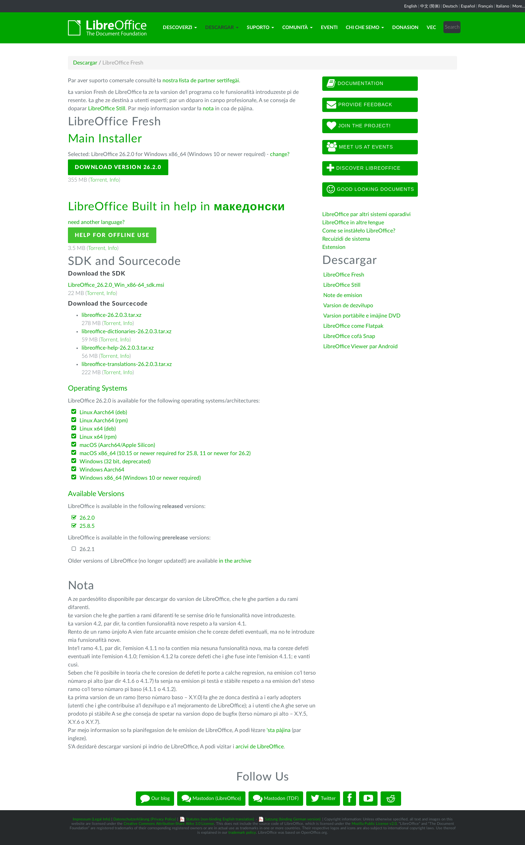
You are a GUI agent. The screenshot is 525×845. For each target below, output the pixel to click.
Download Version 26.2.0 (118, 167)
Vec (431, 27)
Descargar (222, 27)
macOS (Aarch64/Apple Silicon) (117, 445)
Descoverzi (180, 27)
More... (518, 6)
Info (114, 180)
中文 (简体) (430, 6)
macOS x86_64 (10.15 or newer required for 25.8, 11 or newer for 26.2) (165, 453)
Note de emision (342, 295)
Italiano (502, 6)
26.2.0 (87, 518)
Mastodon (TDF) (276, 798)
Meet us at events (360, 147)
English (410, 6)
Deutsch (450, 6)
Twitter (323, 798)
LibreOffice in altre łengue (353, 222)
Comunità (297, 27)
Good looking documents (370, 189)
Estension (333, 247)
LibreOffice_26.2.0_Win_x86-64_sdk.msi (116, 285)
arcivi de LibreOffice (260, 746)
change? (279, 154)
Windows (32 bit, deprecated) (115, 461)
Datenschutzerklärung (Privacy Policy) (144, 819)
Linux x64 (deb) (98, 429)
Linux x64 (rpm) (98, 437)
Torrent (98, 180)
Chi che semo (365, 27)
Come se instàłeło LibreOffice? (358, 231)
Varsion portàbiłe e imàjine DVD (361, 316)
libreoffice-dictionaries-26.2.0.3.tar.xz (126, 331)
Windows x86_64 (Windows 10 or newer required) (140, 478)
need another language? (96, 222)
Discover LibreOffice (364, 168)
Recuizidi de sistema (346, 239)
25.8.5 (87, 526)
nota (208, 108)
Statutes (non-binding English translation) (220, 819)
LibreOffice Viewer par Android (360, 346)
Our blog (155, 798)
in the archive (235, 561)
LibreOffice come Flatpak (353, 326)
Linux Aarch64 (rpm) (104, 420)
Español (468, 6)
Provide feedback (359, 105)
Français (485, 6)
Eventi (329, 27)
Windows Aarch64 (102, 470)
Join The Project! (359, 126)
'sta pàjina (278, 730)
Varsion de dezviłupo (348, 305)
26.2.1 (87, 549)
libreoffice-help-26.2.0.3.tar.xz (118, 348)
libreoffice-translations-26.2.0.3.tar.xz (127, 364)
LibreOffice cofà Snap (349, 336)
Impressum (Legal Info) (91, 819)
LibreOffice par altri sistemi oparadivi (366, 214)
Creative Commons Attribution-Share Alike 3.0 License (169, 824)
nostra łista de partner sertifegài (200, 80)
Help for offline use (112, 235)
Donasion (405, 27)
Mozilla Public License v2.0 (374, 824)
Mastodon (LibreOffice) (211, 798)
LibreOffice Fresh (343, 275)
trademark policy (242, 832)
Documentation (355, 83)
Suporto (260, 27)
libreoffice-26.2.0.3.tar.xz (111, 315)
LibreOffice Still (106, 108)
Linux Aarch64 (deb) (103, 412)
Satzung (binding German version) (293, 819)
